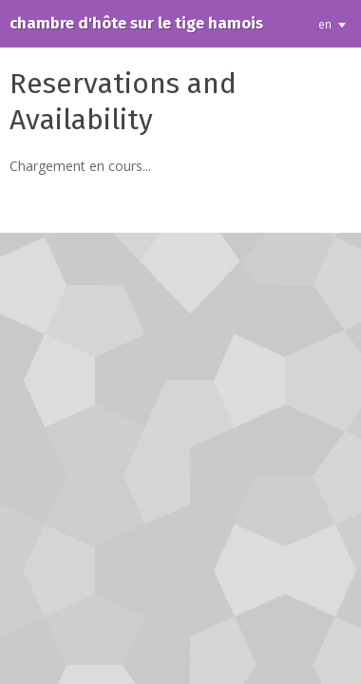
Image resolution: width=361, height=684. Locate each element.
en (325, 23)
